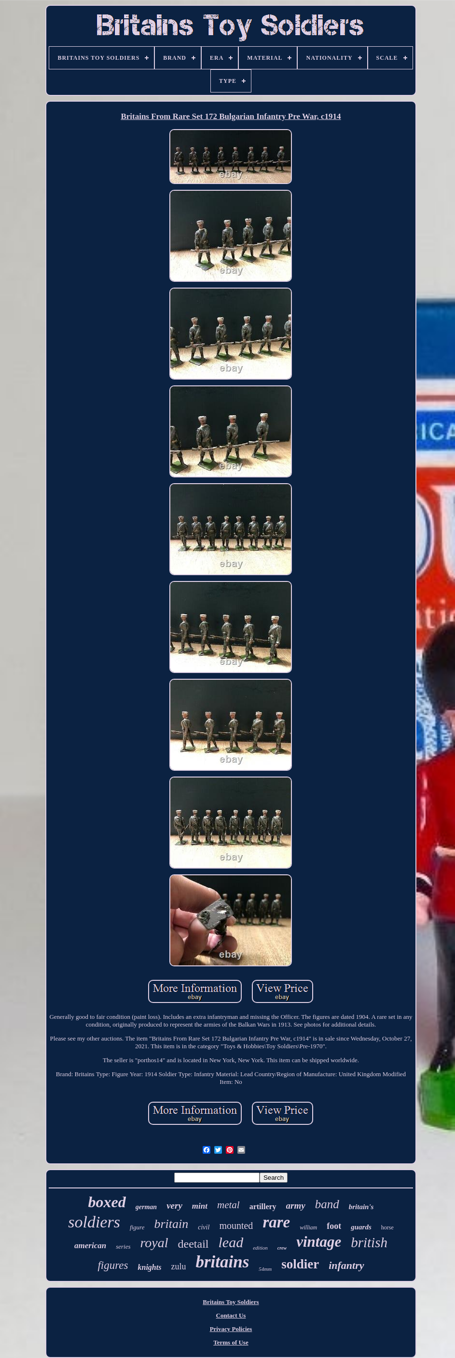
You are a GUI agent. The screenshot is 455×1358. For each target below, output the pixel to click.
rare (276, 1222)
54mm (265, 1269)
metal (228, 1205)
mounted (236, 1225)
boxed (107, 1202)
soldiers (94, 1222)
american (90, 1245)
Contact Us (231, 1315)
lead (231, 1242)
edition (260, 1248)
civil (203, 1227)
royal (154, 1242)
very (174, 1205)
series (123, 1246)
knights (149, 1267)
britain (171, 1224)
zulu (178, 1266)
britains (222, 1262)
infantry (346, 1265)
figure (137, 1227)
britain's (361, 1207)
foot (334, 1226)
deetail (193, 1244)
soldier (300, 1264)
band (327, 1204)
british (369, 1242)
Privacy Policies (231, 1328)
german (146, 1207)
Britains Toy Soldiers (231, 1301)
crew (282, 1248)
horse (387, 1227)
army (295, 1205)
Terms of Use (230, 1342)
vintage (318, 1241)
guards (361, 1227)
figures (112, 1265)
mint (199, 1206)
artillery (262, 1206)
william (308, 1227)
